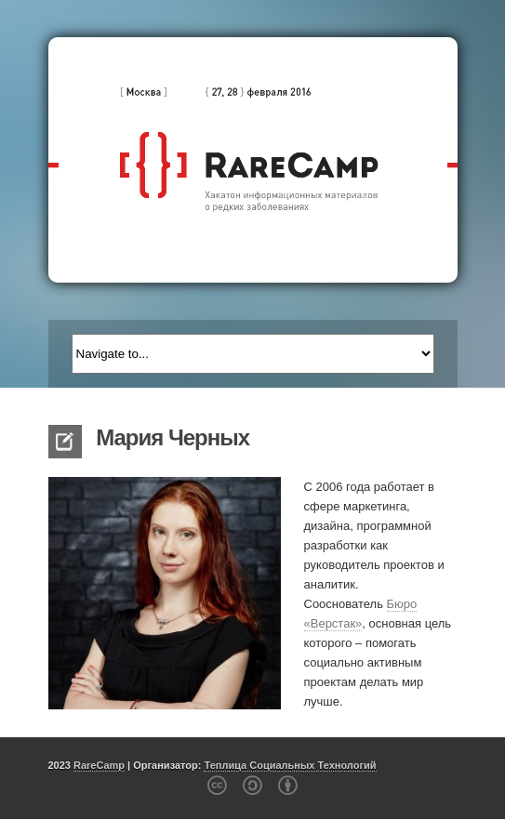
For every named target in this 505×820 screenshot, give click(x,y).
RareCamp (99, 765)
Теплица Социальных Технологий (290, 765)
